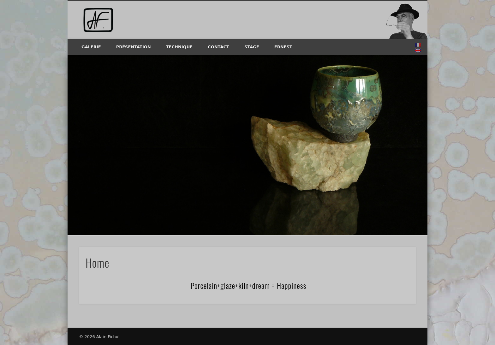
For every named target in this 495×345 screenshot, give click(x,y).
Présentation (133, 47)
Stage (251, 47)
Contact (218, 47)
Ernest (283, 47)
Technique (179, 47)
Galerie (91, 47)
